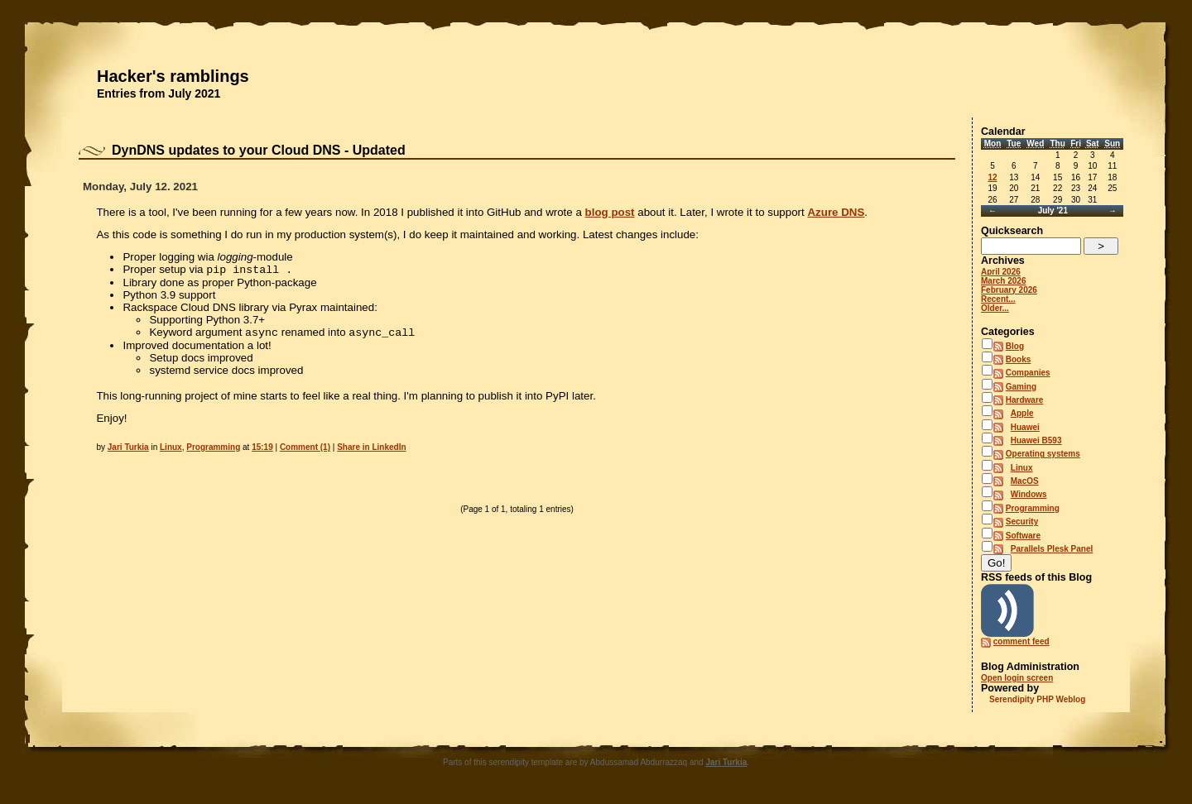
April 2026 (1001, 271)
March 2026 (1003, 280)
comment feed (1021, 641)
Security (1022, 521)
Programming (213, 450)
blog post (610, 212)
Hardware (1025, 399)
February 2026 (1009, 289)
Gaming (1021, 386)
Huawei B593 (1036, 440)
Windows (1029, 494)
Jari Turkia (128, 450)
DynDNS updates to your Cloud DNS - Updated (259, 150)
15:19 (262, 450)
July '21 (1053, 210)
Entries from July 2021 (158, 93)
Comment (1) (305, 450)
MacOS (1025, 481)
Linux (171, 450)
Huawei (1025, 427)
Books (1018, 359)
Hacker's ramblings (173, 76)
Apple (1022, 413)
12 (992, 177)
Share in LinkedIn (371, 450)
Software (1023, 535)
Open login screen (1017, 677)
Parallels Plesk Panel (1052, 548)
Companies (1028, 372)
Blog (1015, 346)
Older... (995, 308)
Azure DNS (835, 212)
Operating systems (1043, 453)
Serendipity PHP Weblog (1037, 699)
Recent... (998, 299)
